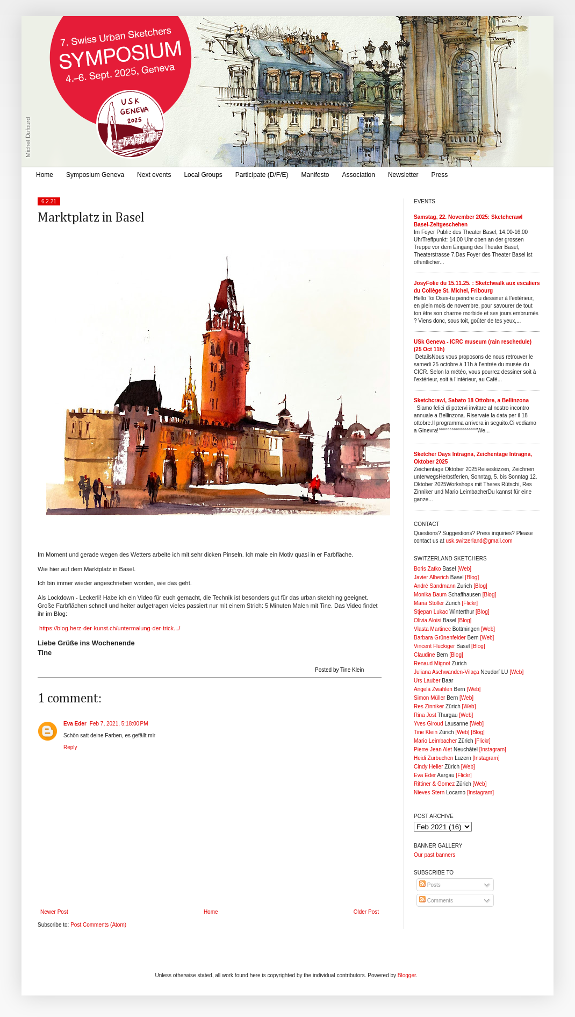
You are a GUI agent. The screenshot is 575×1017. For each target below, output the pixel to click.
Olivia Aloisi (427, 620)
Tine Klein (425, 732)
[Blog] (472, 577)
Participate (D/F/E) (262, 175)
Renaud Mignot (432, 663)
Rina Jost (425, 715)
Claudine (424, 655)
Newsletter (403, 175)
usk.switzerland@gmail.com (478, 541)
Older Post (366, 912)
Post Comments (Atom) (98, 925)
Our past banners (434, 855)
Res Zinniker (429, 706)
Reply (70, 747)
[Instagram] (492, 749)
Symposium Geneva (95, 175)
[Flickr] (469, 603)
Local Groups (203, 175)
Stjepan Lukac (431, 612)
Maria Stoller (429, 603)
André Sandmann (435, 586)
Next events (154, 175)
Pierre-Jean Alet (433, 749)
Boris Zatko (427, 569)
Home (44, 175)
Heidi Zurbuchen (433, 758)
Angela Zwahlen (433, 689)
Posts (430, 885)
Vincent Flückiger (434, 646)
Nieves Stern (429, 792)
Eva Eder (75, 724)
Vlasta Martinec (432, 629)
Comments (436, 901)
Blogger (407, 975)
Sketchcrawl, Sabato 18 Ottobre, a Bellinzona (471, 400)
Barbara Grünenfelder (440, 638)
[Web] (464, 569)
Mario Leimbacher (435, 741)
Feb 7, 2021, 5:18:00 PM (119, 724)
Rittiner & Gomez (434, 784)
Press (440, 175)
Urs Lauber (427, 681)
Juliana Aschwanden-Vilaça (446, 672)
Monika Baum (430, 595)
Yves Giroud (428, 724)
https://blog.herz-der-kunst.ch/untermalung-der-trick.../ (109, 628)
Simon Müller (429, 698)
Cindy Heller (428, 767)
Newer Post (54, 912)
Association (358, 175)
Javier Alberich (431, 577)
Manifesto (315, 175)
